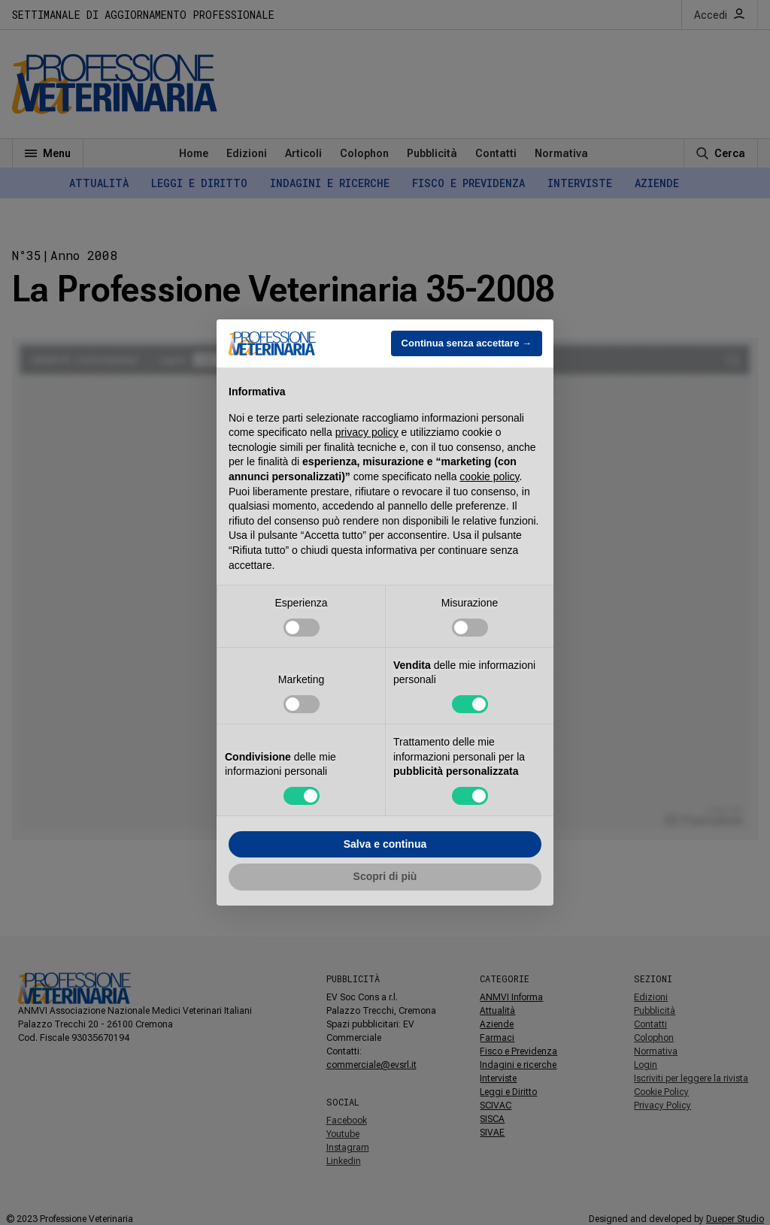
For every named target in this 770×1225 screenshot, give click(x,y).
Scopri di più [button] (385, 876)
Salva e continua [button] (385, 844)
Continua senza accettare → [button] (467, 343)
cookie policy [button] (489, 476)
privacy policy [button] (367, 432)
